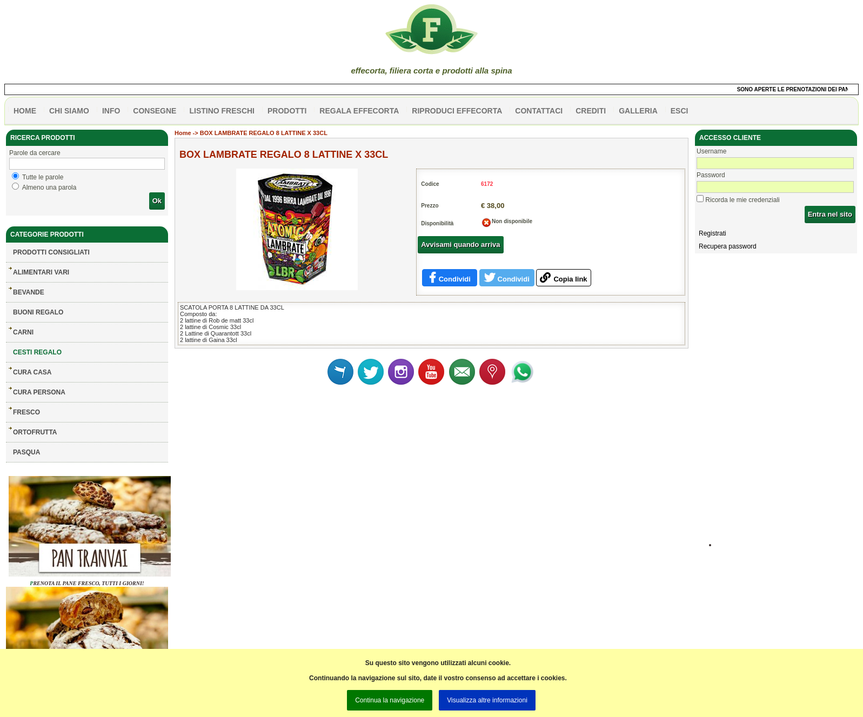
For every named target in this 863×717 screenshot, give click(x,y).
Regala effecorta (359, 110)
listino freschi (222, 110)
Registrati (712, 233)
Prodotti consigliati (51, 252)
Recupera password (728, 246)
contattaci (539, 110)
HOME (25, 110)
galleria (638, 110)
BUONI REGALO (38, 312)
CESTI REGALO (37, 352)
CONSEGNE (154, 110)
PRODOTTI (286, 110)
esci (679, 110)
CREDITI (591, 110)
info (111, 110)
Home (183, 133)
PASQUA (26, 452)
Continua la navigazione (389, 700)
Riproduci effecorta (457, 110)
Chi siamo (69, 110)
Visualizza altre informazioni (487, 700)
